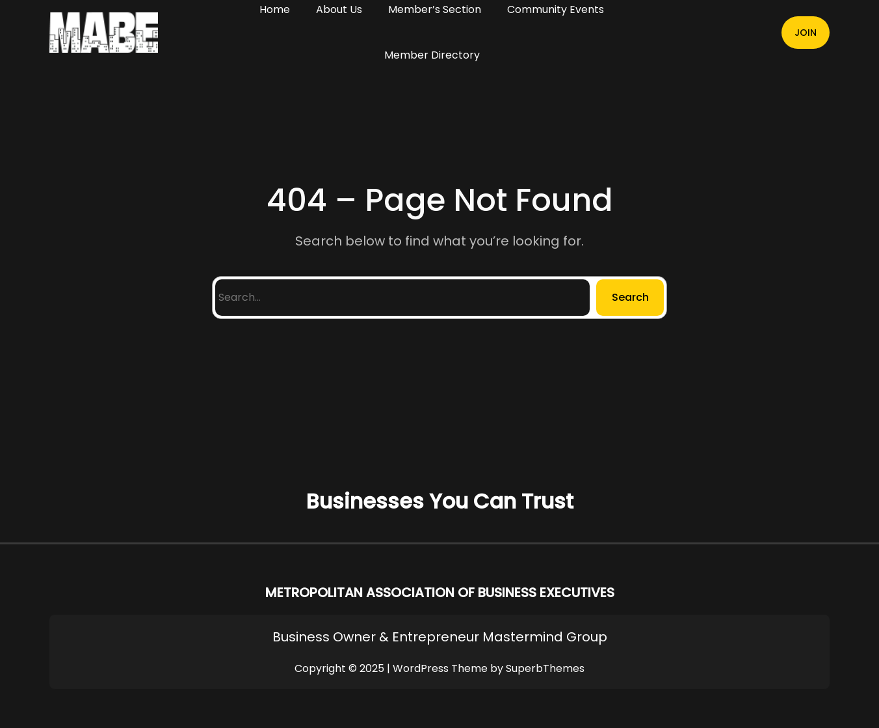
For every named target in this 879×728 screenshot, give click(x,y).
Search (630, 297)
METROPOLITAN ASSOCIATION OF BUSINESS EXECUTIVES (439, 592)
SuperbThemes (545, 668)
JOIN (805, 32)
